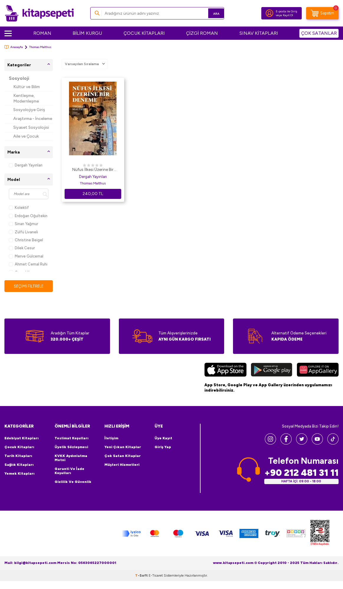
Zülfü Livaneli (23, 232)
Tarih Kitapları (18, 456)
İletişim (111, 438)
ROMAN (42, 33)
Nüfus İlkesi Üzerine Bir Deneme (93, 170)
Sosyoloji (19, 78)
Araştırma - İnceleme (32, 118)
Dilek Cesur (22, 248)
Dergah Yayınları (25, 165)
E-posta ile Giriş (286, 11)
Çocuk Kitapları (19, 447)
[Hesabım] (269, 13)
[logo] (39, 13)
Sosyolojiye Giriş (29, 109)
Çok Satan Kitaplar (122, 456)
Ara (211, 13)
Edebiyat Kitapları (21, 438)
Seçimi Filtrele (28, 286)
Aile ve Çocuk (26, 136)
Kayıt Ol (288, 15)
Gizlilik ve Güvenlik (73, 482)
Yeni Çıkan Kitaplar (122, 447)
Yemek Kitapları (19, 474)
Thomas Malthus (93, 183)
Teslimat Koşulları (71, 438)
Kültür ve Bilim (26, 86)
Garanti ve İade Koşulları (69, 471)
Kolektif (19, 207)
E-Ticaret (156, 575)
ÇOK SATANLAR (319, 33)
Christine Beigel (26, 240)
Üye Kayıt (163, 438)
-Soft (142, 575)
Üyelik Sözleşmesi (71, 447)
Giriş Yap (163, 447)
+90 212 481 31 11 (301, 472)
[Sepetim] (322, 13)
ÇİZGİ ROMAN (202, 33)
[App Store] (225, 370)
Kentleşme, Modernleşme (26, 98)
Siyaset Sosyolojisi (31, 127)
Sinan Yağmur (23, 224)
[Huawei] (318, 370)
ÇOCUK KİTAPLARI (144, 33)
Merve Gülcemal (26, 256)
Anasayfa (13, 47)
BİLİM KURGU (87, 33)
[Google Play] (271, 370)
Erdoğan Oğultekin (28, 216)
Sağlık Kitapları (19, 465)
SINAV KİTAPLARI (258, 33)
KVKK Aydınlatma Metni (71, 458)
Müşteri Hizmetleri (122, 465)
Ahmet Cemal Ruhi (28, 264)
